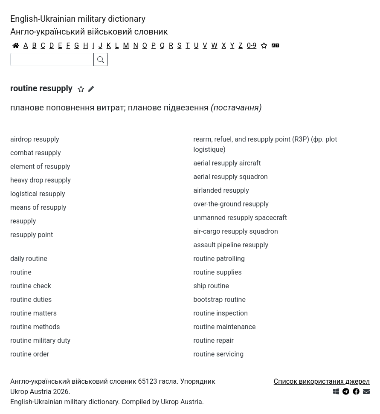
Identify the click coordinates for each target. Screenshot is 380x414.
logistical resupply (37, 194)
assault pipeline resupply (231, 245)
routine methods (35, 327)
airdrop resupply (34, 139)
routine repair (214, 340)
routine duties (31, 299)
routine (21, 272)
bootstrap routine (220, 299)
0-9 (251, 45)
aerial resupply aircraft (227, 163)
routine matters (33, 313)
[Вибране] (264, 45)
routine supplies (218, 272)
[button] (81, 89)
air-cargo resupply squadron (236, 231)
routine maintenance (225, 327)
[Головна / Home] (15, 45)
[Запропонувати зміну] (91, 89)
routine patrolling (219, 259)
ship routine (211, 286)
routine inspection (221, 313)
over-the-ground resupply (231, 204)
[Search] (52, 59)
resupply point (31, 235)
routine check (30, 286)
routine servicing (219, 354)
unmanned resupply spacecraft (240, 218)
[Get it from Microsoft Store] (336, 392)
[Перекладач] (275, 45)
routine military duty (40, 340)
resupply (23, 221)
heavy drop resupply (40, 180)
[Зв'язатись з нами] (366, 392)
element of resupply (40, 166)
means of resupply (38, 207)
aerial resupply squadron (231, 177)
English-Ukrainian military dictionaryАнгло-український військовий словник (89, 25)
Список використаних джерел (322, 381)
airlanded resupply (221, 190)
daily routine (28, 259)
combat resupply (35, 153)
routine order (29, 354)
